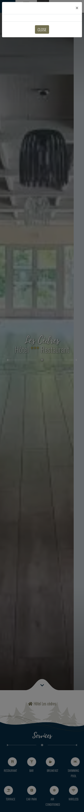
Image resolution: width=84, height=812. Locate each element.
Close (42, 29)
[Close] (77, 8)
